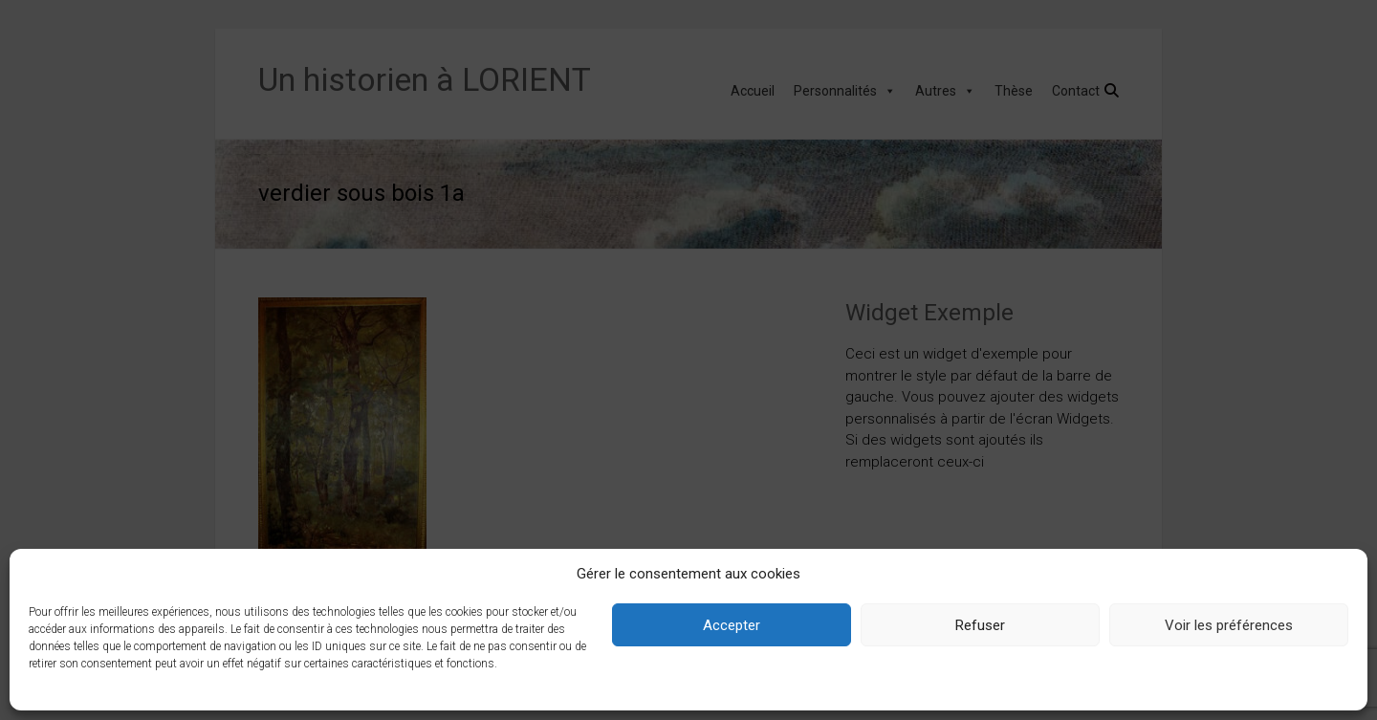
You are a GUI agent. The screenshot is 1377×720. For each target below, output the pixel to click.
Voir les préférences (1229, 625)
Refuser (980, 625)
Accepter (731, 625)
